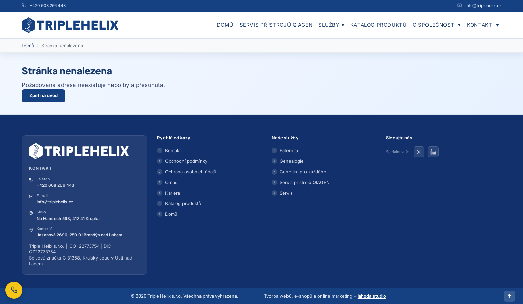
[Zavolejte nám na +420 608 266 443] (13, 290)
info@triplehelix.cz (484, 5)
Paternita (289, 150)
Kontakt (479, 25)
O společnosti (437, 25)
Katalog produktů (378, 25)
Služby (331, 25)
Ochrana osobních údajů (190, 171)
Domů (225, 25)
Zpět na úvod (43, 95)
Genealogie (292, 161)
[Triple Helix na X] (419, 151)
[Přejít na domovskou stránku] (70, 25)
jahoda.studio (372, 296)
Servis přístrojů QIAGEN (276, 25)
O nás (171, 182)
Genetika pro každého (303, 171)
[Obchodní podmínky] (498, 25)
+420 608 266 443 (48, 5)
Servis (286, 193)
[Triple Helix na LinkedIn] (433, 151)
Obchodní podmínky (186, 161)
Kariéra (172, 193)
